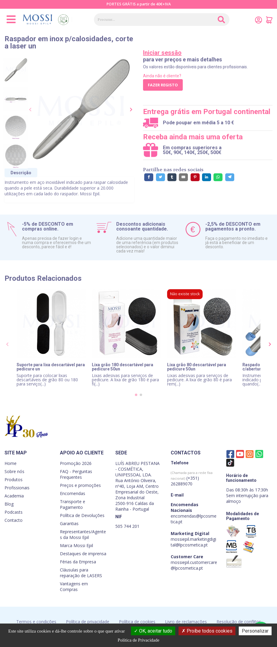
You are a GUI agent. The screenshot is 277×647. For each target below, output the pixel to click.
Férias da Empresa (78, 562)
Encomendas (72, 493)
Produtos (14, 479)
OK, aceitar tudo (153, 631)
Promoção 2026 (76, 463)
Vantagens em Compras (74, 586)
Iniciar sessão (162, 52)
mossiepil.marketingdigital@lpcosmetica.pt (193, 542)
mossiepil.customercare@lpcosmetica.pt (194, 565)
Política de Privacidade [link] (138, 640)
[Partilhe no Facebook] (148, 177)
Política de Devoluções (82, 515)
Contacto (14, 520)
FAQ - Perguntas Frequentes (76, 474)
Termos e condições (36, 621)
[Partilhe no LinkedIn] (206, 177)
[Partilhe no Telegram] (229, 177)
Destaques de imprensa (83, 553)
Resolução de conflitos (238, 621)
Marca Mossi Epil (76, 545)
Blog (9, 504)
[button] (136, 395)
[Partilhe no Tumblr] (171, 177)
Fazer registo (163, 85)
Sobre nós (14, 471)
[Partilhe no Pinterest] (195, 177)
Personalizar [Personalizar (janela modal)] (255, 631)
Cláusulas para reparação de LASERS (81, 572)
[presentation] (31, 109)
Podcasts (14, 512)
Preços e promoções (80, 485)
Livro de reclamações (186, 621)
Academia (14, 496)
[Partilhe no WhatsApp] (218, 177)
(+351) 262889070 (192, 478)
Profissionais (17, 488)
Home (11, 463)
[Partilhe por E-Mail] (183, 177)
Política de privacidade (87, 621)
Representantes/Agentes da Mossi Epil (83, 534)
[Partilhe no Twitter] (160, 177)
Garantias (69, 523)
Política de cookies (137, 621)
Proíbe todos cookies (207, 631)
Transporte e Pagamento (72, 504)
